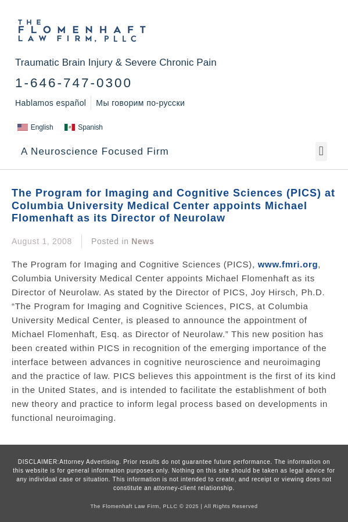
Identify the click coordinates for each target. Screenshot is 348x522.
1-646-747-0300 (73, 83)
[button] (321, 151)
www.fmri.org (288, 264)
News (142, 241)
